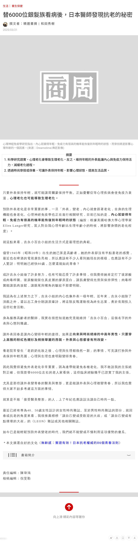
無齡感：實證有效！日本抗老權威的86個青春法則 (80, 443)
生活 (5, 6)
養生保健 (17, 6)
